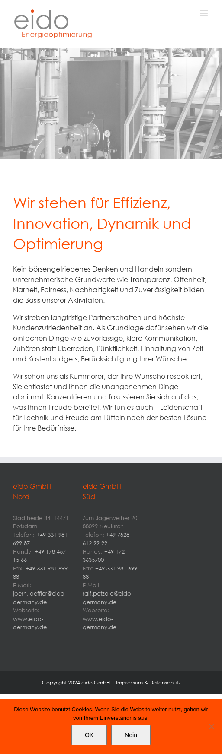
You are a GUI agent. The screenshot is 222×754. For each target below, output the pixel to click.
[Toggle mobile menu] (204, 13)
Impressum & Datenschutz (148, 682)
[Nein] (211, 726)
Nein (131, 735)
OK (89, 735)
